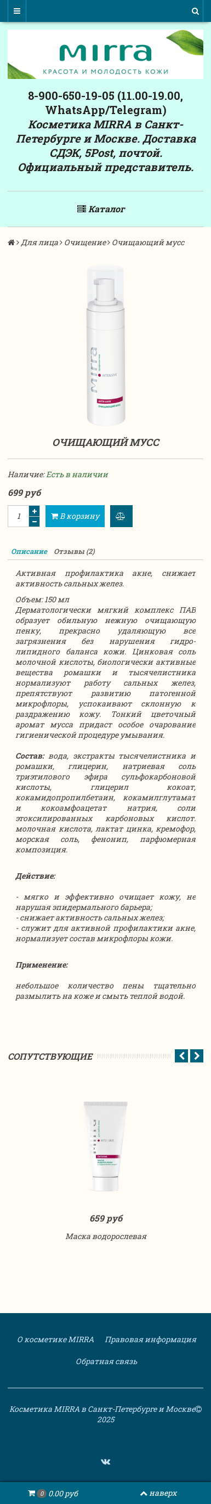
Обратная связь (105, 1361)
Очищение (85, 242)
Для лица (39, 242)
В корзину (75, 516)
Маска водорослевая (105, 1236)
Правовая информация (149, 1339)
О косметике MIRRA (54, 1339)
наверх (158, 1493)
